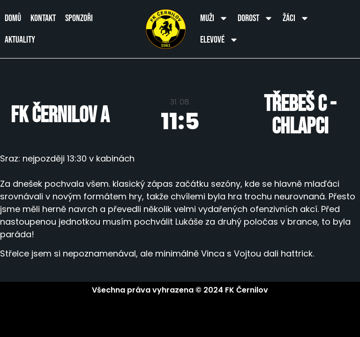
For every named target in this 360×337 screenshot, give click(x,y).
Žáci (296, 18)
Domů (13, 18)
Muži (214, 18)
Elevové (219, 39)
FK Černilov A (60, 115)
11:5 (180, 121)
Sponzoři (79, 18)
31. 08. (180, 101)
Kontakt (43, 18)
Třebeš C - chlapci (300, 115)
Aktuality (20, 39)
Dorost (255, 18)
